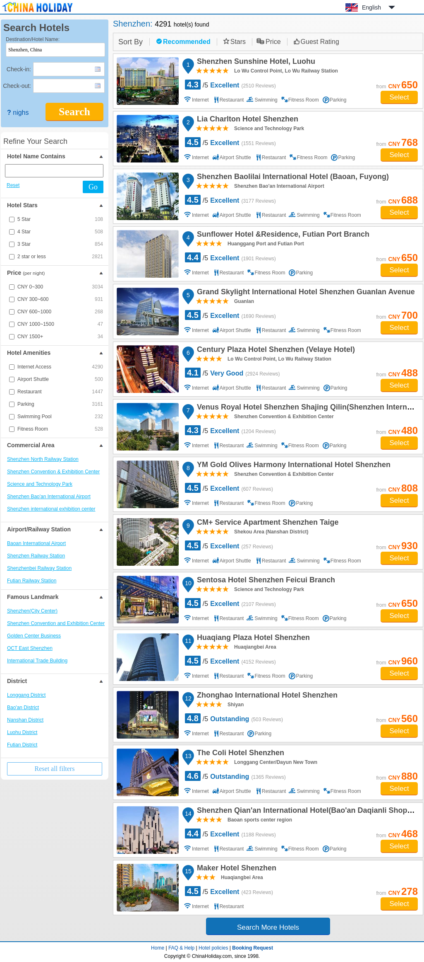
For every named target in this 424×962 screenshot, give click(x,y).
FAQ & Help (181, 948)
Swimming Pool (60, 416)
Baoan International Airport (36, 543)
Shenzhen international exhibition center (51, 509)
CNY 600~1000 (60, 311)
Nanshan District (25, 720)
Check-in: (19, 69)
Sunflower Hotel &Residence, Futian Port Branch (281, 235)
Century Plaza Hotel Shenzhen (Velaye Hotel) (274, 350)
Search (74, 112)
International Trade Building (37, 661)
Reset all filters (55, 768)
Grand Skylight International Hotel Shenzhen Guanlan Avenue (304, 293)
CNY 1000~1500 (60, 324)
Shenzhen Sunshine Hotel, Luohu (254, 62)
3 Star (60, 244)
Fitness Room (60, 429)
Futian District (22, 745)
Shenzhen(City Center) (32, 611)
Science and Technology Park (39, 484)
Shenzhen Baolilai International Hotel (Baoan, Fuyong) (291, 177)
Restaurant (60, 391)
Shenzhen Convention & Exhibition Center (53, 472)
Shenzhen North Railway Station (43, 459)
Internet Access (60, 367)
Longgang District (26, 695)
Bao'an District (23, 707)
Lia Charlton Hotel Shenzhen (246, 120)
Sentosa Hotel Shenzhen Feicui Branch (264, 581)
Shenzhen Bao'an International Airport (49, 496)
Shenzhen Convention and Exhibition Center (56, 623)
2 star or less (60, 256)
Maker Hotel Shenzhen (235, 869)
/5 (230, 85)
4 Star (60, 231)
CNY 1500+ (60, 336)
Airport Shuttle (60, 379)
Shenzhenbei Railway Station (39, 568)
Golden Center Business (34, 636)
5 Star (60, 219)
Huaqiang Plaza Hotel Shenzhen (252, 638)
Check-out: (17, 85)
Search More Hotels (268, 927)
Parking (60, 404)
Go (93, 187)
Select (399, 97)
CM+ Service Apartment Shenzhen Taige (266, 523)
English (371, 7)
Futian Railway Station (31, 581)
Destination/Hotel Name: (33, 39)
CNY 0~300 (60, 287)
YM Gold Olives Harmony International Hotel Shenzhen (292, 465)
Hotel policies (213, 948)
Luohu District (22, 732)
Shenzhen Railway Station (36, 556)
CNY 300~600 (60, 299)
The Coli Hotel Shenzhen (239, 754)
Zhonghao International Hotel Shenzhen (266, 696)
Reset (13, 185)
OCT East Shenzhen (30, 648)
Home (157, 948)
